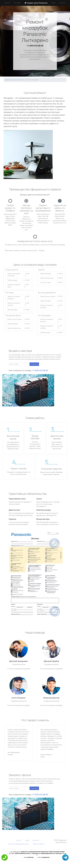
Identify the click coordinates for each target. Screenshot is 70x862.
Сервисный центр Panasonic (14, 80)
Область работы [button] (38, 844)
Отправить (34, 364)
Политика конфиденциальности (18, 844)
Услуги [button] (6, 3)
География (17, 3)
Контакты (62, 3)
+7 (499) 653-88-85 (35, 46)
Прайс (53, 3)
